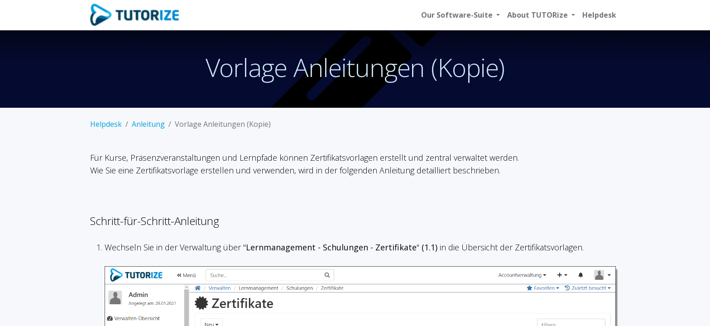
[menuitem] (599, 15)
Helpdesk (106, 124)
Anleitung (148, 124)
